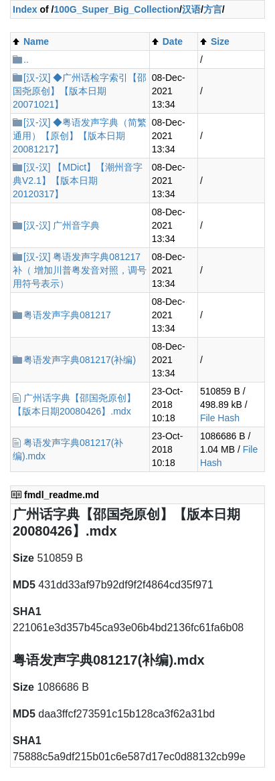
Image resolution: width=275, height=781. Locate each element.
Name (36, 41)
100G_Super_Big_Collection (116, 9)
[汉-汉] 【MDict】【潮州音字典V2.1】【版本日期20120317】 (78, 180)
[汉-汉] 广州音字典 (61, 225)
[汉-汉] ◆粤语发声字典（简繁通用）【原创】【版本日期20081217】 (80, 135)
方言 (212, 9)
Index (25, 9)
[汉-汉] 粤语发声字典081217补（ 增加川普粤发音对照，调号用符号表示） (80, 270)
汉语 (191, 9)
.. (26, 59)
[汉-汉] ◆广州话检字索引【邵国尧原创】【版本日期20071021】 (80, 91)
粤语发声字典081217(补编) (79, 359)
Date (173, 41)
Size (220, 41)
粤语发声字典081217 (67, 315)
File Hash (220, 418)
